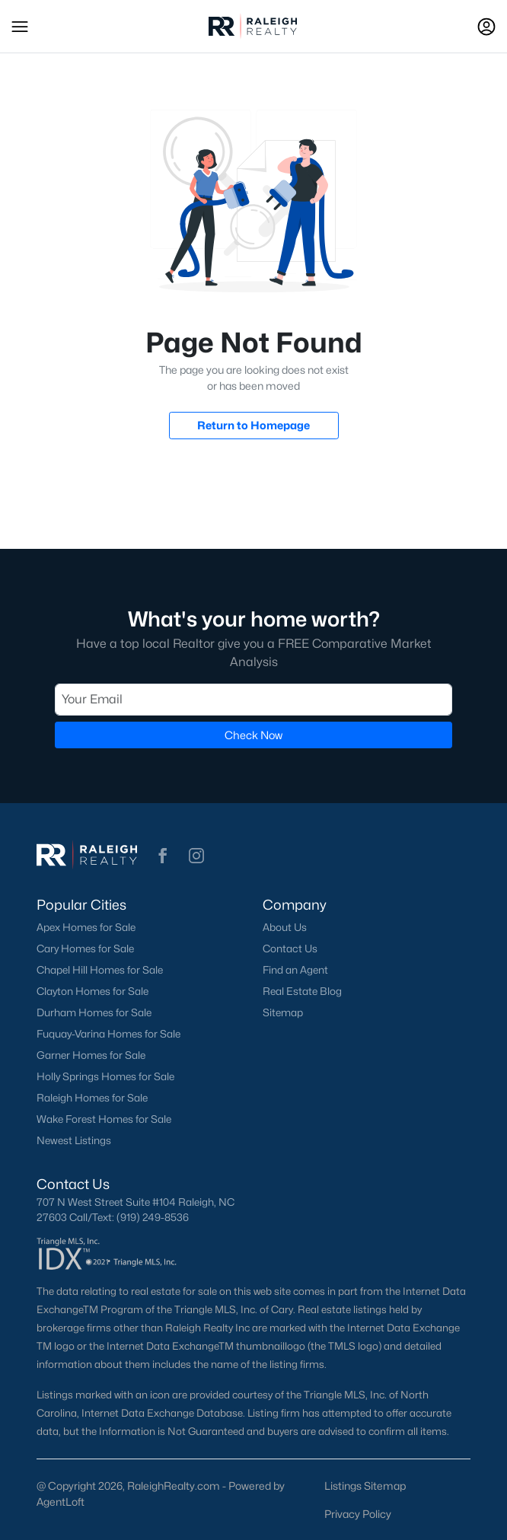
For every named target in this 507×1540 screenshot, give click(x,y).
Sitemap (283, 1012)
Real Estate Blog (302, 991)
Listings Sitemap (365, 1485)
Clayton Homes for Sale (92, 991)
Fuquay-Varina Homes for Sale (108, 1034)
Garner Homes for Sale (91, 1055)
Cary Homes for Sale (85, 948)
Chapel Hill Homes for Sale (100, 970)
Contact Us (290, 948)
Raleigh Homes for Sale (92, 1098)
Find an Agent (295, 970)
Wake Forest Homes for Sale (104, 1119)
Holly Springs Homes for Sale (105, 1076)
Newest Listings (74, 1140)
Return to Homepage (253, 425)
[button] (19, 26)
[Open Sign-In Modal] (486, 26)
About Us (285, 927)
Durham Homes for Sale (94, 1012)
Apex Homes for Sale (86, 927)
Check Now (253, 735)
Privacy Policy (357, 1513)
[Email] (253, 700)
